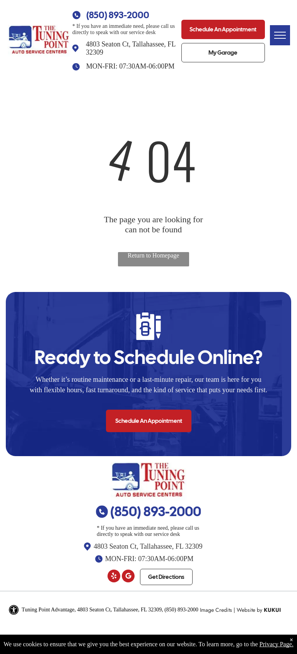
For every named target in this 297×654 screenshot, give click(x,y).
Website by (249, 610)
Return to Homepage (153, 255)
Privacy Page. (276, 644)
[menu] (280, 35)
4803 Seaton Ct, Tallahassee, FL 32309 (148, 546)
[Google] (128, 577)
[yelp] (114, 577)
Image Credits (216, 610)
